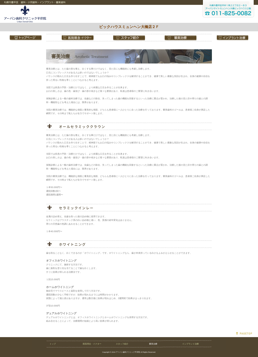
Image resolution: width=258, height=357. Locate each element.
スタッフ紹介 (122, 344)
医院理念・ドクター (92, 344)
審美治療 (153, 344)
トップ (53, 344)
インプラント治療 (190, 344)
